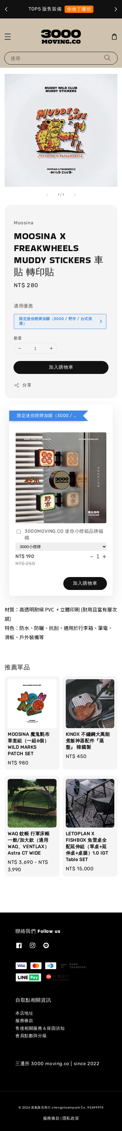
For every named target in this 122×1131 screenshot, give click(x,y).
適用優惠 (23, 306)
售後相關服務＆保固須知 (40, 1028)
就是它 (84, 9)
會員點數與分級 (31, 1035)
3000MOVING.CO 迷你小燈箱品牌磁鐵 (59, 534)
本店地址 (24, 1013)
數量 (18, 338)
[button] (7, 36)
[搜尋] (107, 58)
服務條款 (24, 1020)
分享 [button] (22, 385)
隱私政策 (70, 1118)
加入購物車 (61, 367)
